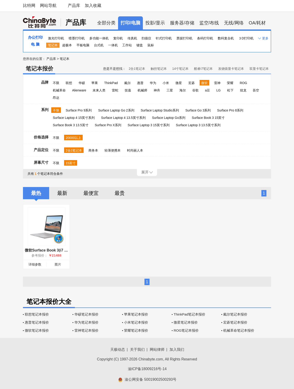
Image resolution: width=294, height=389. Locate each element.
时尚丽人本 (135, 150)
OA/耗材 (257, 22)
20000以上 (73, 138)
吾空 (256, 90)
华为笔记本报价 (86, 322)
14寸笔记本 (180, 68)
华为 (153, 83)
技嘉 (128, 90)
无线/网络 (234, 22)
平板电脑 (82, 45)
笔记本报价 (39, 68)
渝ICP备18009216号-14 (147, 369)
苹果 (94, 83)
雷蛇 (115, 90)
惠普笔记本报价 (37, 322)
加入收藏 (93, 5)
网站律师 (157, 349)
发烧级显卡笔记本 (231, 68)
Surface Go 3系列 (198, 110)
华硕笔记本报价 (86, 314)
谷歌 (195, 90)
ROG (243, 83)
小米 (166, 83)
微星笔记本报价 (186, 322)
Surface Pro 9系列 (79, 110)
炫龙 (243, 90)
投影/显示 (155, 22)
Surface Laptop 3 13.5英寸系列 (198, 125)
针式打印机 (164, 38)
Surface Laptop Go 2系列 (116, 110)
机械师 (142, 90)
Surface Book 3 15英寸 (208, 118)
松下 (230, 90)
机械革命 (59, 90)
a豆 (207, 90)
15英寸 (71, 163)
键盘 (139, 45)
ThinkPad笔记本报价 (189, 314)
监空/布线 (209, 22)
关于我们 (137, 349)
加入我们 (177, 349)
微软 (204, 83)
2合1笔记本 (137, 68)
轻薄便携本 (113, 150)
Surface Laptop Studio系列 (160, 110)
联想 (69, 83)
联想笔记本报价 (37, 314)
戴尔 (127, 83)
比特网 (29, 5)
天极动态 (117, 349)
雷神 (217, 83)
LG (218, 90)
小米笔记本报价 (136, 322)
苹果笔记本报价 (136, 314)
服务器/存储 (182, 22)
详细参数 (34, 264)
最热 (36, 193)
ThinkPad (111, 83)
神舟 (157, 90)
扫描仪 (146, 38)
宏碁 (191, 83)
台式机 (99, 45)
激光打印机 (56, 38)
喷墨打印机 (77, 38)
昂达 (56, 97)
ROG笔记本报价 (186, 330)
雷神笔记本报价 (86, 330)
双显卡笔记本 (259, 68)
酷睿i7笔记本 (203, 68)
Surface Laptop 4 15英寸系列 (74, 118)
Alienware (79, 90)
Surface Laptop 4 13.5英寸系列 (123, 118)
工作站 (127, 45)
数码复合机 (226, 38)
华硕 (82, 83)
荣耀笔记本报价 (136, 330)
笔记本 (53, 45)
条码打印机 (205, 38)
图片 (58, 264)
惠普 (140, 83)
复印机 (118, 38)
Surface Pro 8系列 (230, 110)
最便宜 (91, 193)
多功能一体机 (99, 38)
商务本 (93, 150)
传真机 (132, 38)
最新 (62, 193)
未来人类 (99, 90)
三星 (170, 90)
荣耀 (230, 83)
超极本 (67, 45)
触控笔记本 (159, 68)
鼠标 (150, 45)
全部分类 (106, 22)
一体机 (113, 45)
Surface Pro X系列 (108, 125)
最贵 (120, 193)
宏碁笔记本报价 (235, 322)
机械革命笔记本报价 (238, 330)
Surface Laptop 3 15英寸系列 (149, 125)
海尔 (182, 90)
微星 (178, 83)
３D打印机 (246, 38)
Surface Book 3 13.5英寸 (70, 125)
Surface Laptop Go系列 (169, 118)
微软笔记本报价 (37, 330)
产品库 (74, 5)
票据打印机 (184, 38)
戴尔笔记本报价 (235, 314)
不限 (56, 83)
